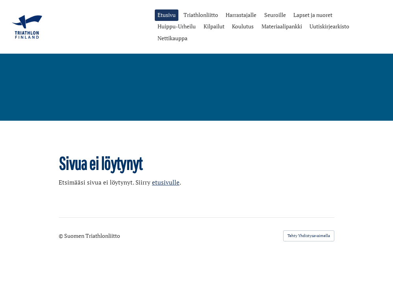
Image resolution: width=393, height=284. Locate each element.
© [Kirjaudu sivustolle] (61, 235)
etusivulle (166, 182)
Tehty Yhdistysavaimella (308, 235)
